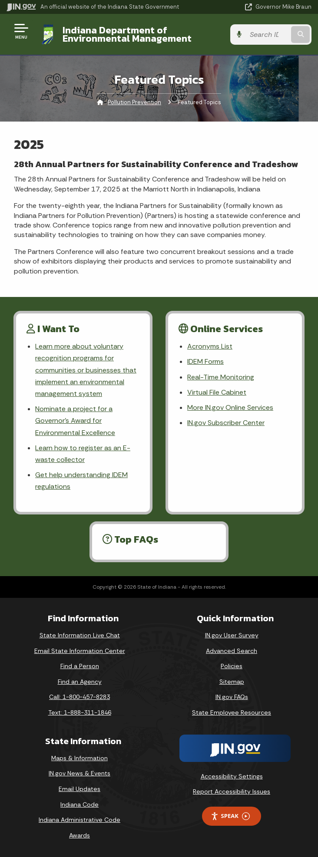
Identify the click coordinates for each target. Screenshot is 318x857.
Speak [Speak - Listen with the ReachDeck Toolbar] (230, 816)
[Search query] (267, 34)
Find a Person (79, 666)
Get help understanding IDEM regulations (81, 480)
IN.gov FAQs (231, 697)
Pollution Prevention (134, 102)
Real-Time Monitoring (220, 377)
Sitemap (231, 682)
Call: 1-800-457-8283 (79, 697)
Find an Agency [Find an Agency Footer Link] (80, 682)
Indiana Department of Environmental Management (127, 34)
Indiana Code (79, 804)
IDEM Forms (205, 361)
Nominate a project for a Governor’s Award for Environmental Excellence (75, 420)
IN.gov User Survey (231, 635)
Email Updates (79, 789)
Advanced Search (231, 651)
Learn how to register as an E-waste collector (82, 453)
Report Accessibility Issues (231, 791)
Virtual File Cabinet (216, 392)
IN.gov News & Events (79, 773)
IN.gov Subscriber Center (226, 422)
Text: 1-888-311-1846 (79, 712)
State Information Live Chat (80, 635)
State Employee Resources (231, 712)
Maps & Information (79, 758)
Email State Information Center (79, 651)
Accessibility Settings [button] (232, 776)
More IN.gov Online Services (230, 407)
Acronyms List (209, 346)
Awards (79, 835)
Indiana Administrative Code (79, 820)
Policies (231, 666)
